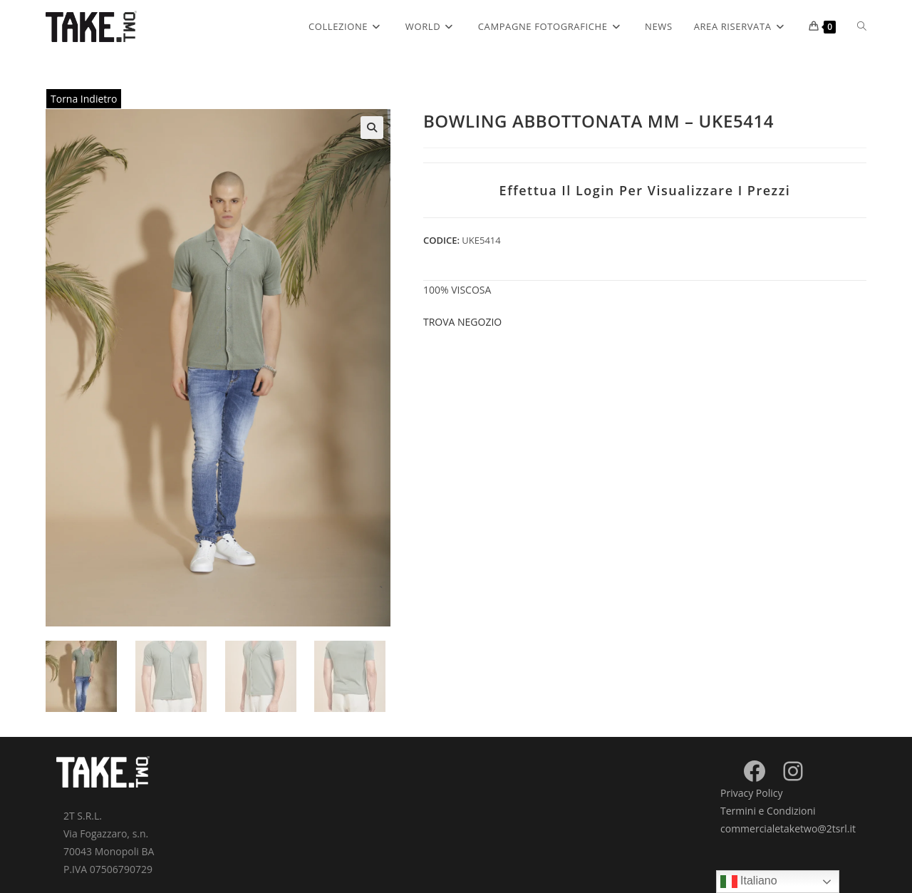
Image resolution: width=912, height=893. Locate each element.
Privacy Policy (751, 793)
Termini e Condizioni (768, 810)
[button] (372, 127)
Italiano (748, 881)
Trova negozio (462, 322)
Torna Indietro (84, 98)
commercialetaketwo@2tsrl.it (788, 828)
